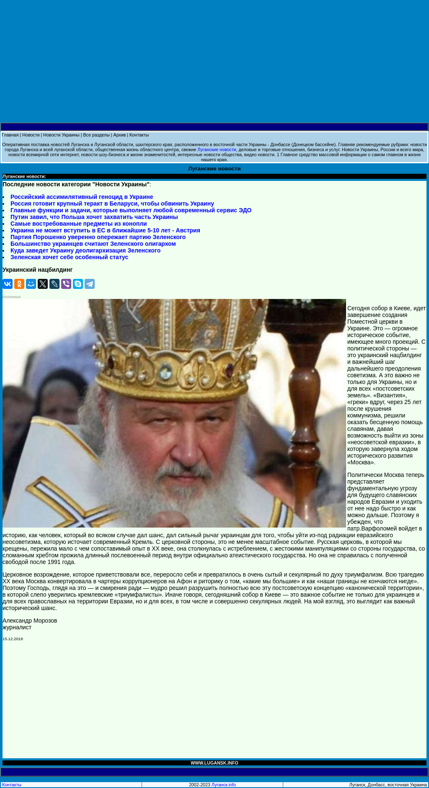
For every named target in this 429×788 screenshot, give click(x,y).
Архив (120, 134)
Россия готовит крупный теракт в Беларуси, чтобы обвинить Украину (112, 203)
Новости (30, 134)
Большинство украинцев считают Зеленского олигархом (93, 243)
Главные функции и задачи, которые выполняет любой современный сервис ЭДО (131, 210)
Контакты (139, 134)
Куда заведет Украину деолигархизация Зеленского (85, 250)
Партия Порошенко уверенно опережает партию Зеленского (98, 237)
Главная (10, 134)
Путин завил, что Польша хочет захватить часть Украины (94, 217)
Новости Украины (61, 134)
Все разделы (96, 134)
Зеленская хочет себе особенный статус (69, 257)
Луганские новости (216, 149)
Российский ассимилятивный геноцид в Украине (81, 196)
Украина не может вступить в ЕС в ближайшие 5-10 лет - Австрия (105, 230)
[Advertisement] (214, 61)
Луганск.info (224, 784)
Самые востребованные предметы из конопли (78, 223)
